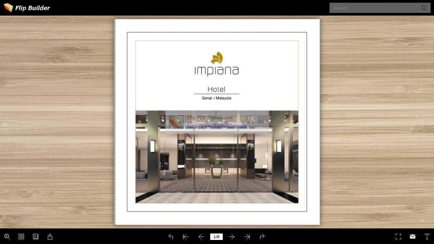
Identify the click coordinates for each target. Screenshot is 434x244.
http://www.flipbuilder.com (217, 126)
